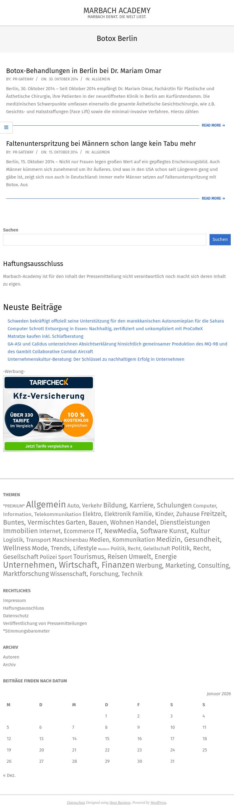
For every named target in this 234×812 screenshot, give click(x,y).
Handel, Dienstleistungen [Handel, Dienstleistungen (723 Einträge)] (172, 522)
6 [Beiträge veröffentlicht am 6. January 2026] (40, 727)
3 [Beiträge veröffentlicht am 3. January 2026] (171, 716)
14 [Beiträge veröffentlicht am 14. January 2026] (74, 738)
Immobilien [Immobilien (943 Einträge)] (20, 531)
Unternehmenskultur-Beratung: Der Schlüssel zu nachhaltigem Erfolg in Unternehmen (96, 359)
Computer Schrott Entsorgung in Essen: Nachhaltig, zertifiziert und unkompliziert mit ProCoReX (105, 328)
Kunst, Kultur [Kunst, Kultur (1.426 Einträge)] (189, 531)
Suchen (10, 230)
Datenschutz (76, 802)
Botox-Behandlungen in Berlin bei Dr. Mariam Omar (83, 71)
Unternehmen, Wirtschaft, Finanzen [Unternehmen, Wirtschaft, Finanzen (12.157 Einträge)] (69, 565)
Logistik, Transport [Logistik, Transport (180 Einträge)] (27, 539)
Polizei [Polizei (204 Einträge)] (48, 556)
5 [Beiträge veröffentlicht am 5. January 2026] (8, 727)
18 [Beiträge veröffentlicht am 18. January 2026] (205, 738)
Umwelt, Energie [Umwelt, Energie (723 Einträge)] (153, 557)
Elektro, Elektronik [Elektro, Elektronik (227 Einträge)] (107, 514)
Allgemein (101, 79)
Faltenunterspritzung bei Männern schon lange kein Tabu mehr (101, 143)
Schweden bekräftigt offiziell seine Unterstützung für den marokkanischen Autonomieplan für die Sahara (116, 321)
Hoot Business (119, 802)
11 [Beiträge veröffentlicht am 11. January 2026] (205, 727)
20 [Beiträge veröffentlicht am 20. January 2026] (41, 750)
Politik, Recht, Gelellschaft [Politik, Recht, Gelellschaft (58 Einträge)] (140, 548)
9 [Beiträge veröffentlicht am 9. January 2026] (138, 727)
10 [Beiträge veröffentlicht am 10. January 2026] (172, 727)
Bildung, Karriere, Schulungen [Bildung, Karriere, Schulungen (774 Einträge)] (147, 505)
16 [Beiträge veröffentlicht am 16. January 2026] (139, 738)
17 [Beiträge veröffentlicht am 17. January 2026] (172, 738)
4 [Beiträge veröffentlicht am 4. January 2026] (204, 716)
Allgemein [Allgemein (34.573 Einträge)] (46, 504)
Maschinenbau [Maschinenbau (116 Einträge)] (70, 540)
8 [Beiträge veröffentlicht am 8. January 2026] (106, 727)
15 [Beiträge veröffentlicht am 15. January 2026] (107, 738)
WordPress (158, 802)
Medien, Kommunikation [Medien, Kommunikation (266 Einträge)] (122, 539)
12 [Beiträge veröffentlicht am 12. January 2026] (9, 738)
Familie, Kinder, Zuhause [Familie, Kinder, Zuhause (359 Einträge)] (166, 514)
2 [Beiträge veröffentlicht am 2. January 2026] (138, 716)
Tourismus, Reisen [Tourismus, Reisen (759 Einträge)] (100, 557)
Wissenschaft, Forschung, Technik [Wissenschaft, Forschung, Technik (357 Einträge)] (96, 574)
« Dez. (9, 775)
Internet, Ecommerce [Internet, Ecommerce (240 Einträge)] (66, 531)
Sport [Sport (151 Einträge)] (65, 557)
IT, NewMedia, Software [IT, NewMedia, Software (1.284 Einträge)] (131, 531)
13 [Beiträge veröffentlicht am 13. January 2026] (41, 738)
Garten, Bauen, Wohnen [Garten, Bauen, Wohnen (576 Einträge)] (100, 522)
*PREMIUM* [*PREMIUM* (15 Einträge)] (14, 506)
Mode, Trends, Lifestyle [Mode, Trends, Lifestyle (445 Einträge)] (64, 548)
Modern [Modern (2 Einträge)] (103, 549)
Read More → (213, 125)
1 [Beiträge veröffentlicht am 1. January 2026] (106, 716)
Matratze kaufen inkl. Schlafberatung (45, 336)
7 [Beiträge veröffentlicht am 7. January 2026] (73, 727)
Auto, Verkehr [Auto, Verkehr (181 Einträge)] (84, 505)
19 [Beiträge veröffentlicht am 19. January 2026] (9, 750)
